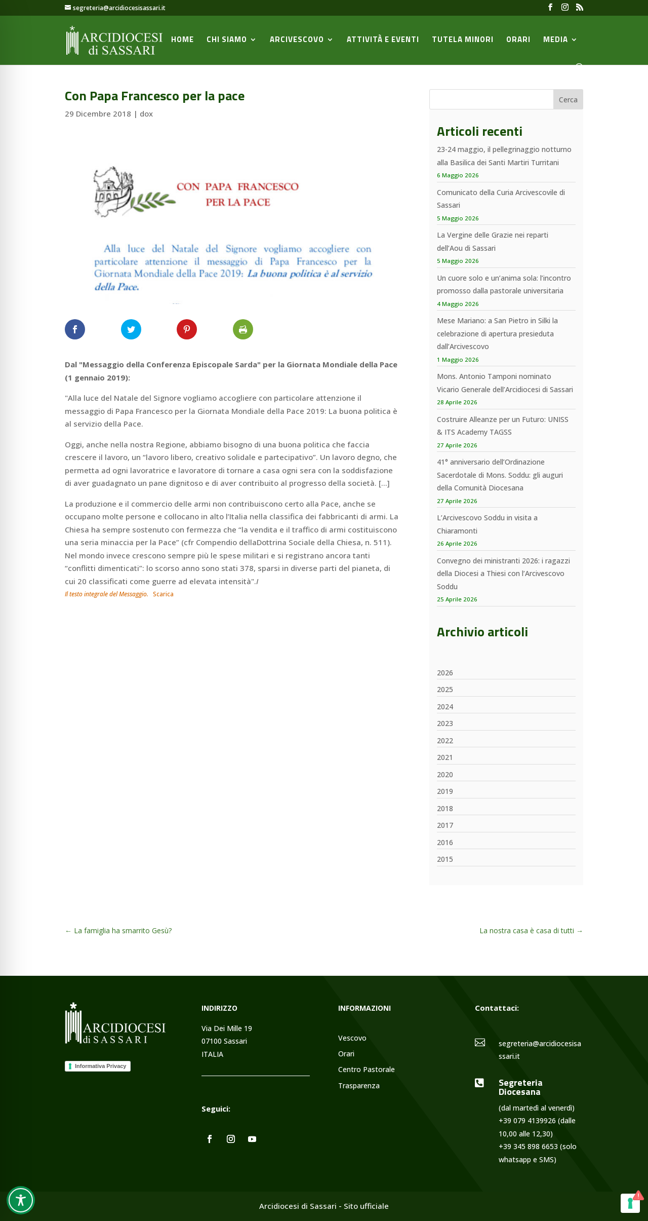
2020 (445, 774)
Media (555, 40)
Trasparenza (359, 1086)
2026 (445, 672)
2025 (445, 689)
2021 (445, 757)
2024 (445, 706)
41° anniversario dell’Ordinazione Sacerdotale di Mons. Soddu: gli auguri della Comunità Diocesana (500, 474)
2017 (445, 825)
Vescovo (352, 1038)
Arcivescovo (297, 40)
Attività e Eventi (383, 40)
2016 (445, 842)
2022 (445, 740)
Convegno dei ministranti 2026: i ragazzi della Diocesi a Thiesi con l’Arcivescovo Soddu (503, 573)
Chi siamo (227, 40)
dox (146, 113)
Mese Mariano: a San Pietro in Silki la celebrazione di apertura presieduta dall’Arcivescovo (497, 333)
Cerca (568, 99)
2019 (445, 791)
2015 (445, 859)
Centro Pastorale (366, 1069)
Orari (518, 40)
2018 (445, 808)
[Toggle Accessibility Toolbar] (21, 1200)
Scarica (163, 594)
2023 (445, 723)
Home (182, 40)
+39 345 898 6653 (528, 1146)
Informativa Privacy (101, 1066)
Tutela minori (463, 40)
